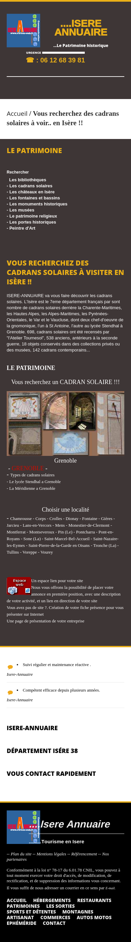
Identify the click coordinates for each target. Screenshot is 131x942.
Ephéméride (21, 923)
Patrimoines (23, 906)
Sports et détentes (31, 911)
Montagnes (77, 911)
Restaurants (94, 900)
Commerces (55, 917)
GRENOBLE (28, 468)
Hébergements (52, 900)
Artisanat (20, 917)
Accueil (17, 113)
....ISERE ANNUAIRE (80, 27)
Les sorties (60, 906)
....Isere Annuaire (69, 823)
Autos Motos (94, 917)
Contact (54, 923)
